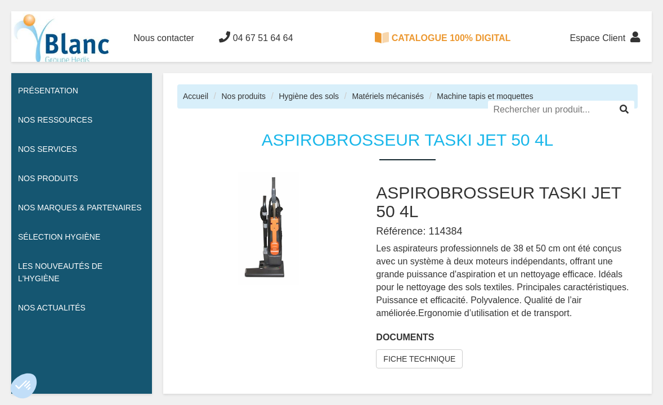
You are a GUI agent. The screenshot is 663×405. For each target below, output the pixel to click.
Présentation (48, 90)
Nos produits (243, 96)
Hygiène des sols (309, 96)
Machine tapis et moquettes (485, 96)
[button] (23, 385)
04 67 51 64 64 (256, 37)
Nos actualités (52, 307)
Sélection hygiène (59, 236)
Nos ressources (55, 119)
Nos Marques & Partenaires (80, 207)
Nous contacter (163, 38)
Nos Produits (48, 178)
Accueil (195, 96)
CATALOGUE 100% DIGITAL (443, 37)
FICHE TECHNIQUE (419, 358)
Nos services (47, 149)
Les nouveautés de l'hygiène (60, 272)
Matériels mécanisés (388, 96)
